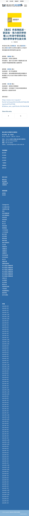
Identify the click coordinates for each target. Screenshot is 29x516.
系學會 (4, 193)
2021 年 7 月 (5, 425)
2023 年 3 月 (5, 383)
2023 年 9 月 (5, 371)
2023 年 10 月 (5, 369)
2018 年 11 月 (5, 492)
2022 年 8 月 (5, 398)
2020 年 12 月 (5, 440)
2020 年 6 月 (5, 452)
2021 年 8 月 (5, 423)
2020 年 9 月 (5, 446)
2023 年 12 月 (5, 365)
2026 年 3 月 (5, 308)
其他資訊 (4, 219)
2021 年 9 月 (5, 421)
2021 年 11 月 (5, 417)
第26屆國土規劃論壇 (7, 267)
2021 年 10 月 (5, 419)
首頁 (7, 1)
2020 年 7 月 (5, 450)
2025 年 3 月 (5, 333)
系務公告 (4, 278)
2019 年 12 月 (5, 465)
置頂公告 (4, 284)
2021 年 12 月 (5, 415)
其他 (3, 211)
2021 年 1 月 (5, 438)
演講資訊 (4, 251)
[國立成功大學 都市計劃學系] (12, 5)
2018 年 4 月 (5, 501)
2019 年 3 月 (5, 484)
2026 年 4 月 (5, 306)
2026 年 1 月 (5, 312)
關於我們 (4, 152)
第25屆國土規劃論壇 (7, 265)
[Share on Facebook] (8, 116)
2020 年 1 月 (5, 463)
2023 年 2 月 (5, 385)
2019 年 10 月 (5, 469)
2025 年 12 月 (5, 314)
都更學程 (4, 293)
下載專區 (4, 163)
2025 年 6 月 (5, 327)
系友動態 (4, 280)
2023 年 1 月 (5, 388)
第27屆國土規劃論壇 (7, 270)
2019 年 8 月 (5, 473)
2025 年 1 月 (5, 337)
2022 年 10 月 (5, 394)
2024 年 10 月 (5, 344)
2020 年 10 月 (5, 444)
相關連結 (4, 165)
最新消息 (4, 168)
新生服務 (4, 181)
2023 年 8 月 (5, 373)
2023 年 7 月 (5, 375)
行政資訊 (4, 288)
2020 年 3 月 (5, 459)
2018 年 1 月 (5, 503)
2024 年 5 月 (5, 354)
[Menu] (25, 5)
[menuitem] (7, 1)
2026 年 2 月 (5, 310)
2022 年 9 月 (5, 396)
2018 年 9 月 (5, 496)
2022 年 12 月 (5, 390)
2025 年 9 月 (5, 321)
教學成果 (4, 238)
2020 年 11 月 (5, 442)
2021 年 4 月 (5, 432)
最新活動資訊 (5, 242)
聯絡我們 (16, 1)
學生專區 (4, 155)
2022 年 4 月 (5, 406)
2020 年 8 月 (5, 448)
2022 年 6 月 (5, 402)
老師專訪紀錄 (5, 286)
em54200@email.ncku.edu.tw (15, 144)
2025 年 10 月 (5, 318)
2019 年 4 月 (5, 482)
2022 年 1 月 (5, 413)
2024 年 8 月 (5, 348)
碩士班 (4, 259)
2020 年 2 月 (5, 461)
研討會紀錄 (5, 255)
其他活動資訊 (5, 215)
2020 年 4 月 (5, 457)
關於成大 (4, 179)
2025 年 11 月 (5, 316)
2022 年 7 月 (5, 400)
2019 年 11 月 (5, 467)
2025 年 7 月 (5, 325)
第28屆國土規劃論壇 (7, 272)
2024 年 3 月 (5, 358)
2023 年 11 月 (5, 367)
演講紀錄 (4, 249)
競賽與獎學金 (5, 263)
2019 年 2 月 (5, 486)
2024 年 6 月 (5, 352)
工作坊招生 (5, 230)
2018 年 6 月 (5, 498)
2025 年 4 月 (5, 331)
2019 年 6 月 (5, 478)
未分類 (4, 244)
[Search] (21, 5)
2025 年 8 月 (5, 323)
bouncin (25, 514)
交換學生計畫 (5, 209)
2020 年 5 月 (5, 455)
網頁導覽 (22, 1)
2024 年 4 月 (5, 356)
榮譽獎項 (16, 42)
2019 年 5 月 (5, 480)
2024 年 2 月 (5, 360)
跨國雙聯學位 (5, 290)
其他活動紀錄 (5, 213)
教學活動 (4, 240)
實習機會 (4, 228)
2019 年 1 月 (5, 488)
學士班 (4, 224)
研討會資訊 (5, 257)
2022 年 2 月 (5, 411)
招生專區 (4, 160)
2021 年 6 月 (5, 427)
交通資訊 (4, 185)
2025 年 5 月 (5, 329)
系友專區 (4, 282)
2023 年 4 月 (5, 381)
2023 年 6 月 (5, 377)
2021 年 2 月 (5, 436)
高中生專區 (5, 295)
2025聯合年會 (5, 207)
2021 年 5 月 (5, 429)
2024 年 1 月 (5, 362)
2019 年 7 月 (5, 475)
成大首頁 (11, 1)
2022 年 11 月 (5, 392)
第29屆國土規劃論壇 (7, 274)
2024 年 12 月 (5, 339)
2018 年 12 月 (5, 490)
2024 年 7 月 (5, 350)
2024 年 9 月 (5, 346)
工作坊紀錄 (5, 232)
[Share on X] (21, 116)
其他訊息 (4, 217)
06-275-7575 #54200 (11, 141)
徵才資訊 (4, 234)
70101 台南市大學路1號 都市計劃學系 (16, 139)
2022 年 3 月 (5, 408)
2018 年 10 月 (5, 494)
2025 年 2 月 (5, 335)
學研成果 (4, 158)
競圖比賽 (4, 261)
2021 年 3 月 (5, 434)
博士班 (4, 221)
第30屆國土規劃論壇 (7, 276)
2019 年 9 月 (5, 471)
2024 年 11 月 (5, 342)
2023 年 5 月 (5, 379)
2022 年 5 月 (5, 404)
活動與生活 (5, 183)
